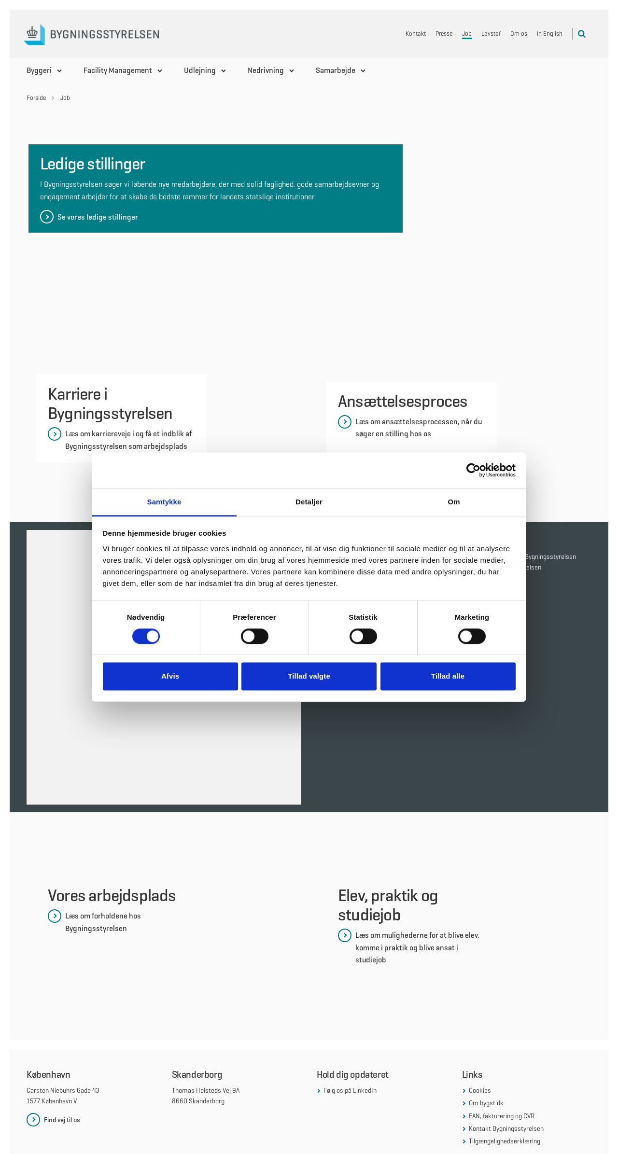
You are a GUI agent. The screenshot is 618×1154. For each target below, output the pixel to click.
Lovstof (491, 33)
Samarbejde (335, 70)
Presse (443, 33)
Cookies (480, 1021)
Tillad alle (447, 676)
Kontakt (416, 33)
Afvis (170, 676)
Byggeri (39, 70)
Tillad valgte (309, 676)
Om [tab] (454, 502)
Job (467, 33)
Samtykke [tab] (164, 502)
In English (549, 33)
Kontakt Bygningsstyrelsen (506, 1060)
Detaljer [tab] (309, 502)
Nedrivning (266, 70)
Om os (518, 33)
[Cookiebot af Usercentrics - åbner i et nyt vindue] (473, 470)
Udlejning (200, 70)
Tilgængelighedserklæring (504, 1072)
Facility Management (118, 70)
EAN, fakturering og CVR (501, 1047)
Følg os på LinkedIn (350, 1021)
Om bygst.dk (486, 1034)
